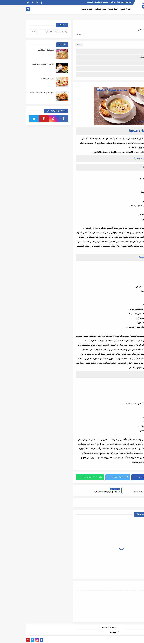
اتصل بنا (64, 2)
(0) (52, 35)
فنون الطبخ (99, 9)
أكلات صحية (87, 9)
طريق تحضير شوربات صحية (126, 57)
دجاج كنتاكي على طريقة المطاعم (16, 93)
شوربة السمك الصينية (128, 68)
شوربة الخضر (132, 74)
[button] (119, 477)
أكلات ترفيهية (61, 9)
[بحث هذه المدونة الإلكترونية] (26, 32)
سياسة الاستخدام (75, 2)
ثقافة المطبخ (74, 9)
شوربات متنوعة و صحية (128, 52)
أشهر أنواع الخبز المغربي (19, 50)
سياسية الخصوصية (98, 2)
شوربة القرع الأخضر (130, 63)
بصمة (122, 639)
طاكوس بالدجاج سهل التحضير (16, 64)
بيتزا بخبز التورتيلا (21, 79)
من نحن (86, 2)
